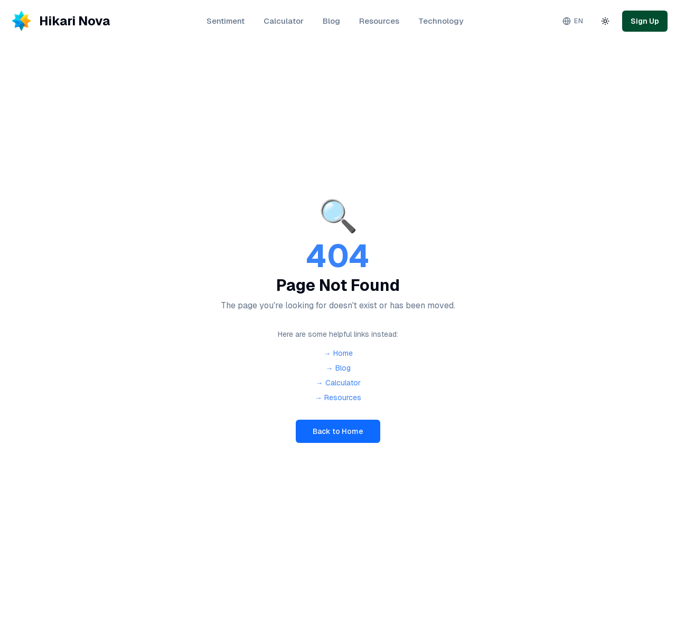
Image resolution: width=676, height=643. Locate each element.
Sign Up (645, 21)
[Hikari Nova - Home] (59, 21)
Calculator (284, 21)
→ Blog (338, 368)
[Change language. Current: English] (572, 21)
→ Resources (338, 397)
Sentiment (225, 21)
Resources (379, 21)
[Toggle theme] (605, 21)
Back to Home (338, 431)
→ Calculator (338, 382)
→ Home (338, 353)
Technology (440, 21)
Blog (331, 21)
